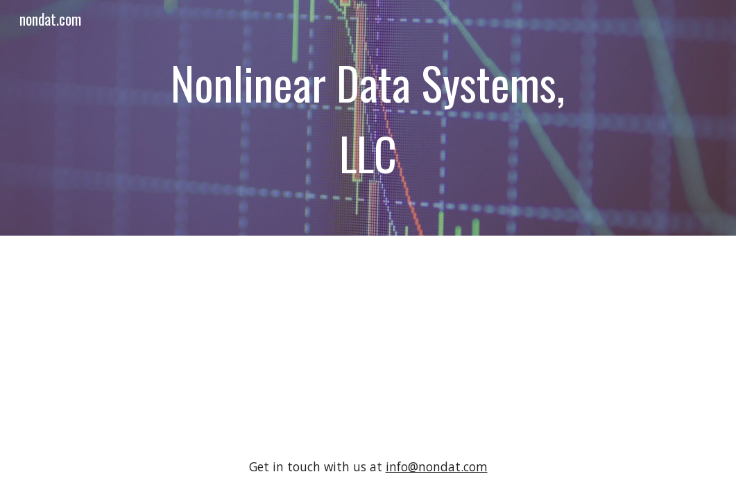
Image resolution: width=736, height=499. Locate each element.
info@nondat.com (437, 466)
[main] (368, 118)
